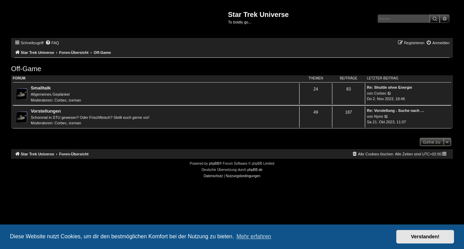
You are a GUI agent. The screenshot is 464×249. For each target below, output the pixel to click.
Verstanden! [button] (425, 236)
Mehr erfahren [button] (253, 236)
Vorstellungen (46, 111)
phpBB (214, 163)
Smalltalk (41, 87)
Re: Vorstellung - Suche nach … (395, 110)
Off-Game (26, 69)
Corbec (61, 100)
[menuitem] (52, 43)
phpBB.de (255, 170)
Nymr (378, 116)
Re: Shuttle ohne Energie (389, 87)
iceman (75, 100)
